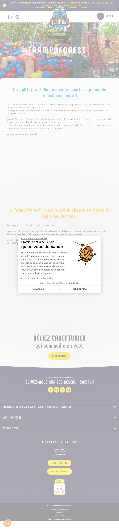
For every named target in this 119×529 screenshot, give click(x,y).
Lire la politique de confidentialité (37, 278)
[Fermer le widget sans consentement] (34, 238)
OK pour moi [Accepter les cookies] (80, 289)
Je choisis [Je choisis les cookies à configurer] (38, 289)
